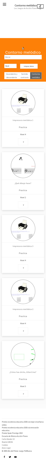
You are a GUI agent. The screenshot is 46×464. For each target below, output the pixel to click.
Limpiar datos (29, 66)
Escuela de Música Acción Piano (15, 436)
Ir (23, 142)
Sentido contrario (25, 76)
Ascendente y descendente (11, 76)
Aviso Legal (6, 448)
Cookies (5, 445)
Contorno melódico (36, 76)
